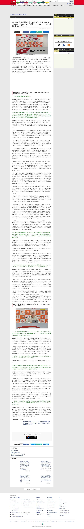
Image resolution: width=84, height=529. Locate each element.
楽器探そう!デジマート (41, 501)
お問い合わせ (23, 521)
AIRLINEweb (51, 499)
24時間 (61, 16)
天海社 (61, 499)
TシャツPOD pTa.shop (64, 510)
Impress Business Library (27, 503)
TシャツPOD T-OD (40, 503)
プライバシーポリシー (46, 521)
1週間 (66, 16)
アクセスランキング (61, 14)
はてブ (34, 444)
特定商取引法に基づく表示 (69, 521)
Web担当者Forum (14, 501)
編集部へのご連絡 (38, 521)
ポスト (18, 444)
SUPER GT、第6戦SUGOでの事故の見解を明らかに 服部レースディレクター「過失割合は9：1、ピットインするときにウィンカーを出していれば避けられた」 (25, 465)
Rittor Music (38, 497)
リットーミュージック (41, 499)
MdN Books (51, 510)
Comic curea (62, 501)
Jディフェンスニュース (53, 501)
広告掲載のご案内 (30, 521)
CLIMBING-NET (40, 510)
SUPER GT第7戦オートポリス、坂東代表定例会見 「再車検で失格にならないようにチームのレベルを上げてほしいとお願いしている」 (36, 423)
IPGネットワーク (62, 508)
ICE (59, 497)
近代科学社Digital (40, 514)
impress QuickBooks (63, 503)
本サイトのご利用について (14, 521)
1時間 (57, 16)
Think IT (12, 499)
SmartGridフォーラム (26, 499)
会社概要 (53, 521)
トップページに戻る (32, 489)
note (40, 444)
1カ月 (71, 16)
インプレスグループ (59, 521)
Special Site (59, 35)
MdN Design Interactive (53, 512)
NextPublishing (25, 514)
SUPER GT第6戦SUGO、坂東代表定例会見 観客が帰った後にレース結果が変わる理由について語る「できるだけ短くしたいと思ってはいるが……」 (46, 465)
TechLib (50, 516)
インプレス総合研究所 (15, 503)
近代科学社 (38, 512)
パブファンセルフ (63, 506)
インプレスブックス (26, 512)
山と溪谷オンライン (40, 508)
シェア (27, 444)
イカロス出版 (49, 497)
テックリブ (49, 514)
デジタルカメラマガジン (15, 512)
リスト (21, 444)
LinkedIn (46, 444)
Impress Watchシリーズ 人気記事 (64, 49)
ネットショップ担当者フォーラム (28, 501)
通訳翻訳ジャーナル (52, 503)
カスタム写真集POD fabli (64, 512)
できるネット (13, 514)
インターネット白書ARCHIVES (17, 516)
